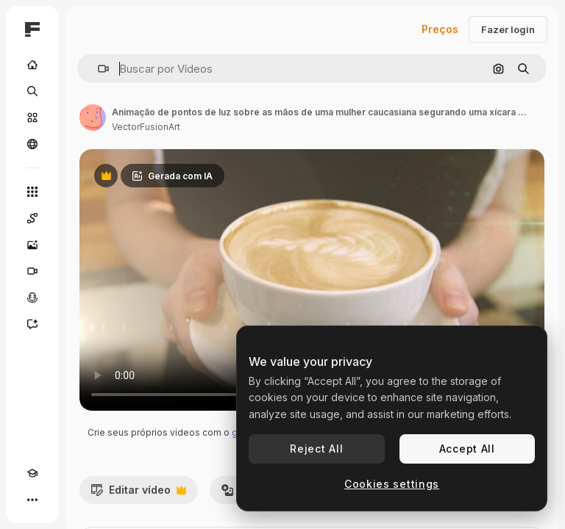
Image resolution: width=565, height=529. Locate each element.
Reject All (316, 448)
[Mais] (32, 499)
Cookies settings (391, 484)
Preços (440, 29)
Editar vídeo (138, 493)
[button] (97, 68)
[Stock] (32, 117)
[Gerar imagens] (32, 244)
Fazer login (508, 29)
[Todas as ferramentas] (32, 192)
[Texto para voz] (32, 297)
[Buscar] (32, 91)
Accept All (467, 448)
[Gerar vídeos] (32, 271)
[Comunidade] (32, 144)
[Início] (32, 64)
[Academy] (32, 473)
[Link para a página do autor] (92, 117)
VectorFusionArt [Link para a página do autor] (146, 126)
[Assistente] (32, 324)
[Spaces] (32, 218)
